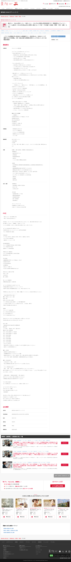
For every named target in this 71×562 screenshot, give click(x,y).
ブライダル (57, 8)
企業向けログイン (67, 0)
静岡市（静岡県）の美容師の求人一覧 (62, 475)
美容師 (16, 542)
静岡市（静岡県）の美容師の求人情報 (11, 530)
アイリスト (33, 8)
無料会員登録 (60, 3)
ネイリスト (39, 8)
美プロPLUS (38, 547)
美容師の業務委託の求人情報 (9, 532)
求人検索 (45, 3)
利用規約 (4, 547)
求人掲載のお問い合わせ (58, 0)
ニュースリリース (39, 549)
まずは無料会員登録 (57, 486)
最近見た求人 (53, 3)
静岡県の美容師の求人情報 (9, 528)
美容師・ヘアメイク (18, 8)
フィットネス (50, 8)
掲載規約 (4, 549)
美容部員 (44, 8)
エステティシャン (9, 8)
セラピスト (26, 8)
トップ (3, 8)
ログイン (67, 3)
